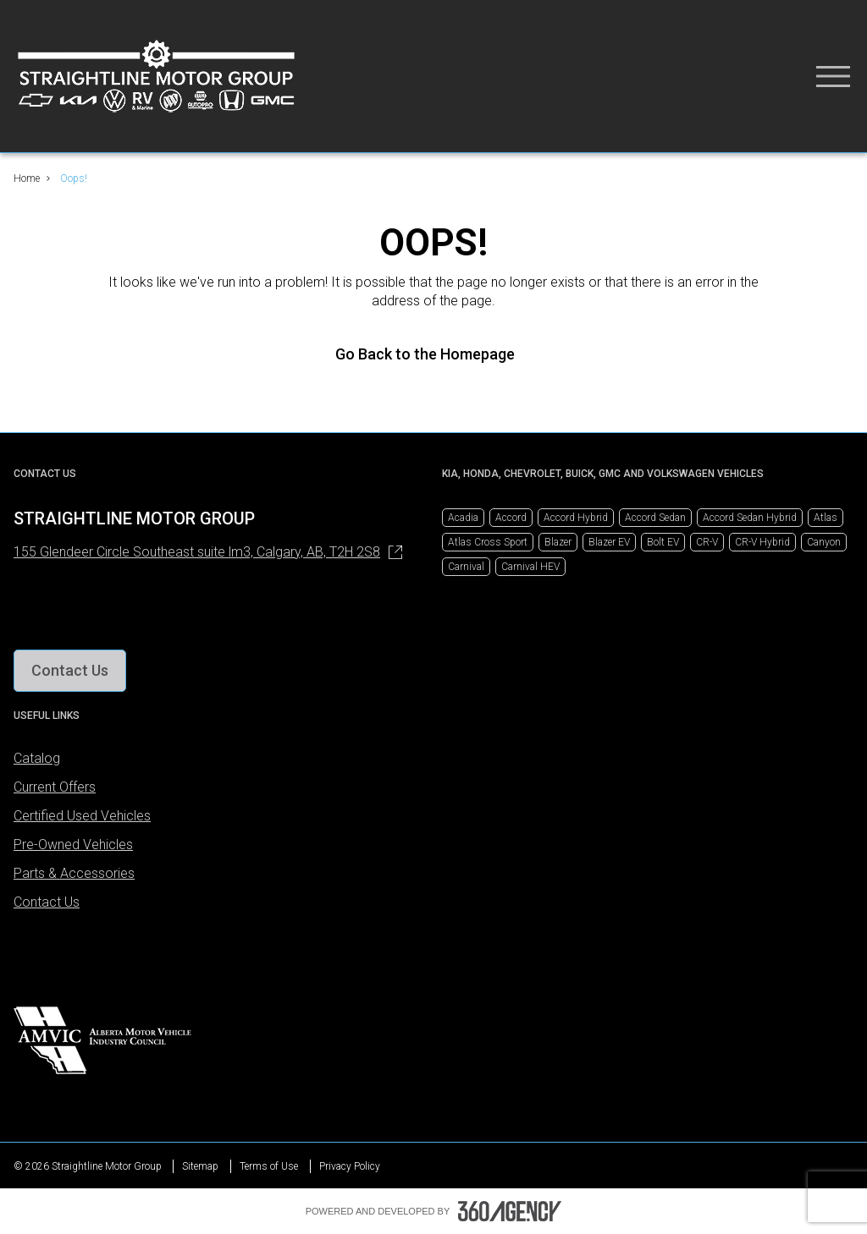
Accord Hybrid (576, 518)
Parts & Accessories (74, 873)
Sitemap (200, 1166)
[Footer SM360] (509, 1211)
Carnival (466, 567)
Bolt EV (663, 542)
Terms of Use (269, 1166)
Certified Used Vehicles (82, 816)
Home (27, 178)
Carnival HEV (530, 567)
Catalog (37, 758)
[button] (70, 671)
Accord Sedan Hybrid (750, 518)
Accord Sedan (655, 518)
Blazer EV (609, 542)
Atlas (825, 518)
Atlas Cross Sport (487, 542)
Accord (511, 518)
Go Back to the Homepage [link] (433, 354)
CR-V (707, 542)
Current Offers (55, 787)
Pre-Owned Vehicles (73, 844)
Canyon (824, 542)
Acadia (463, 518)
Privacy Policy (349, 1166)
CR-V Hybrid (762, 542)
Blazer (558, 542)
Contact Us (47, 902)
